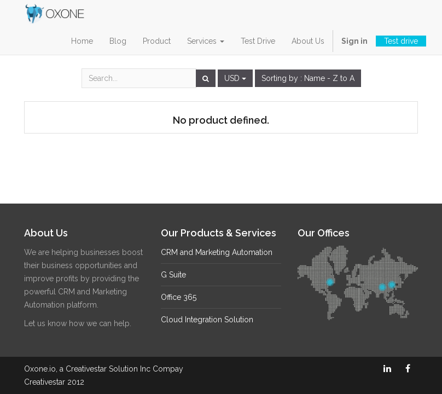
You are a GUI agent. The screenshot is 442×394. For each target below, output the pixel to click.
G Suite (173, 274)
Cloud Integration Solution (207, 319)
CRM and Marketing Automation (216, 252)
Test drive (401, 41)
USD (235, 78)
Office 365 (178, 297)
